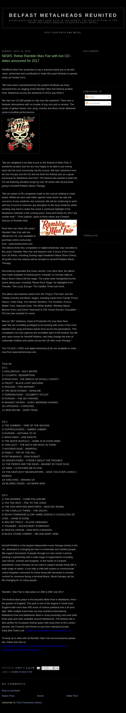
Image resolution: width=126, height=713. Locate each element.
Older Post (72, 695)
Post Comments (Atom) (29, 702)
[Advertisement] (98, 170)
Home (40, 695)
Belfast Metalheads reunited (63, 15)
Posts (90, 97)
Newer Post (8, 695)
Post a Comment (11, 690)
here (22, 77)
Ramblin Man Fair (21, 672)
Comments (93, 103)
